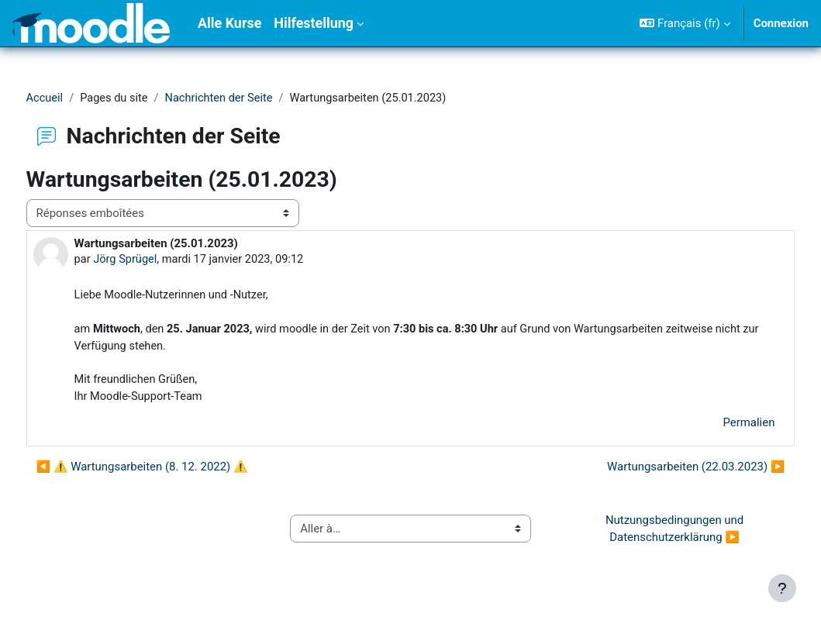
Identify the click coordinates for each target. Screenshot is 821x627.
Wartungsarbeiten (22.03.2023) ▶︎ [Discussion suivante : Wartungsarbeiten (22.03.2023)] (667, 470)
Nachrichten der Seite (252, 98)
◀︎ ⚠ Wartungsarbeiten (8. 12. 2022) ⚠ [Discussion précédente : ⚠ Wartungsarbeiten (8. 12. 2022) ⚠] (171, 470)
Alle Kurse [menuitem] (229, 23)
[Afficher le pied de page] (782, 588)
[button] (685, 23)
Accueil (74, 98)
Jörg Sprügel (155, 260)
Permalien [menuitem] (720, 426)
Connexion (781, 23)
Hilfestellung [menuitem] (314, 23)
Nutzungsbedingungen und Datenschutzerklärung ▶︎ (656, 532)
